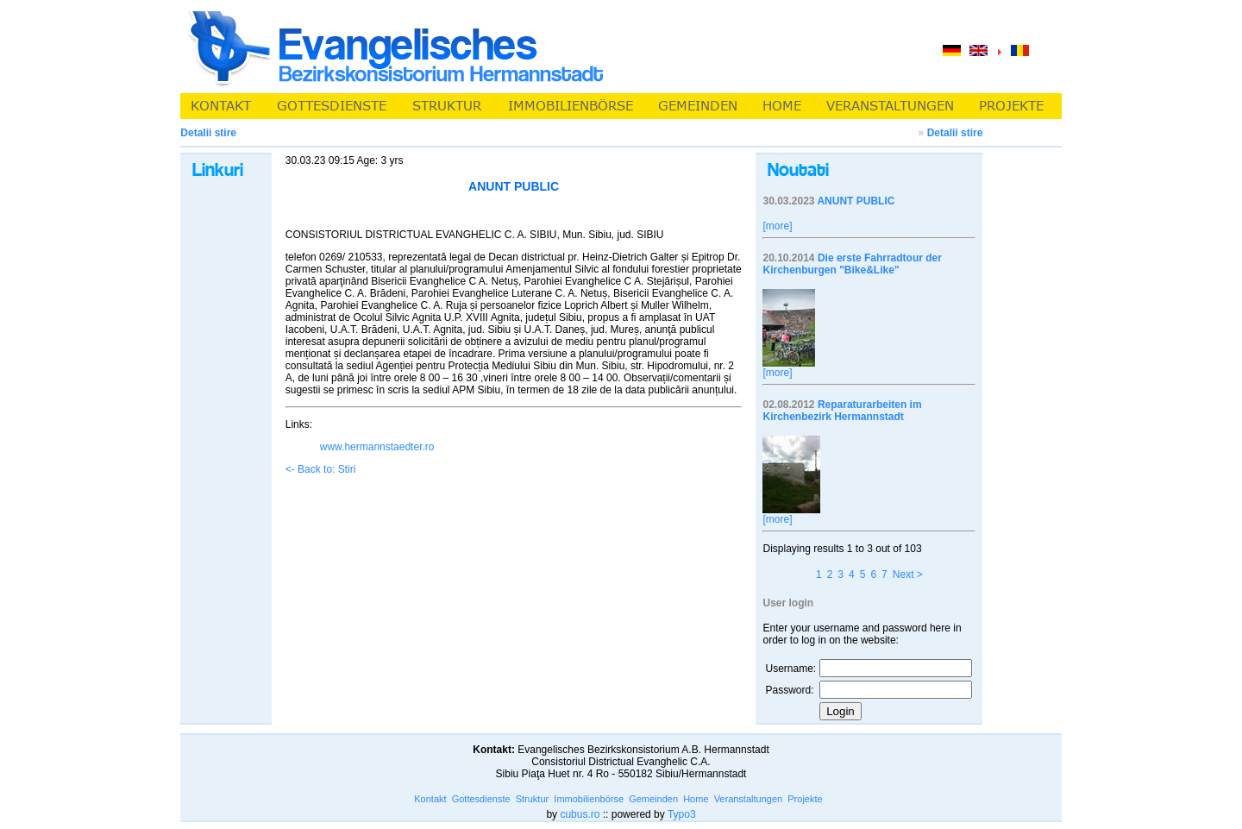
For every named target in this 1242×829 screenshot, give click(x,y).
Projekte (804, 799)
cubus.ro (579, 814)
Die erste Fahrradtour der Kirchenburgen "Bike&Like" (851, 264)
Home (695, 799)
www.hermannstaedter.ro (377, 447)
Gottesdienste (481, 799)
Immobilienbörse (589, 799)
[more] (777, 226)
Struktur (532, 799)
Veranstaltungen (748, 799)
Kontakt (430, 799)
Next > (908, 574)
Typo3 (682, 814)
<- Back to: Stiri (320, 469)
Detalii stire (955, 133)
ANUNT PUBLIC (855, 201)
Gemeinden (653, 799)
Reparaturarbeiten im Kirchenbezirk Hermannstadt (841, 411)
